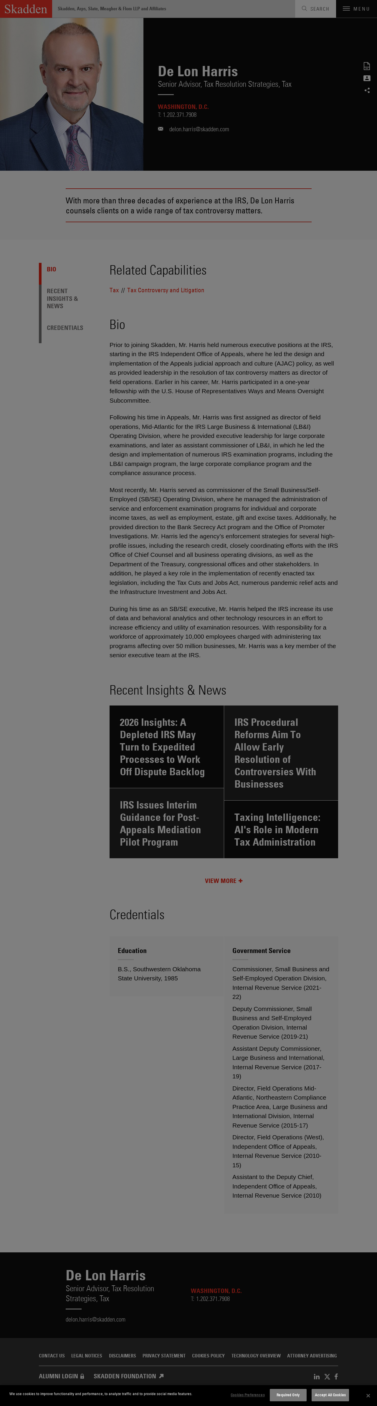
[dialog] (188, 1395)
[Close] (368, 1395)
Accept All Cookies (330, 1394)
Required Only (288, 1394)
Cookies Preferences (247, 1394)
